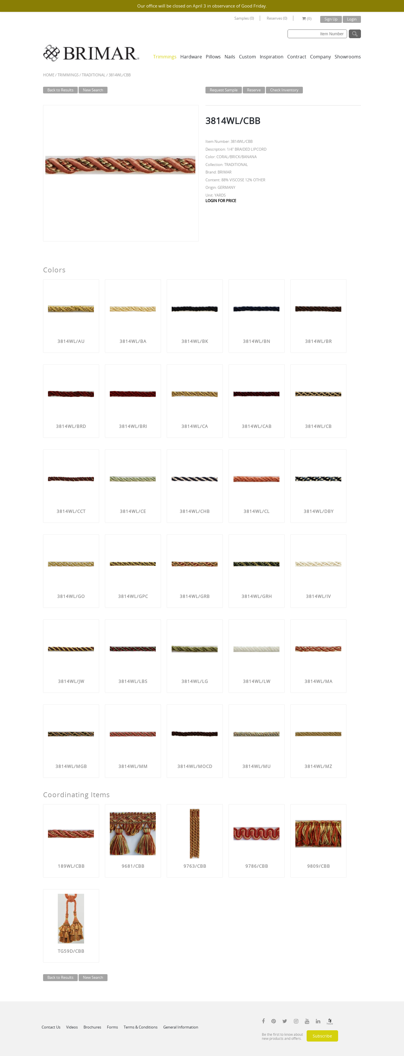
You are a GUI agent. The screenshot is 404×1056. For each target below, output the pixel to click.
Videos (72, 1027)
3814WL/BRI (133, 426)
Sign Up (331, 19)
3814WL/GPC (133, 596)
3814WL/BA (133, 341)
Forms (112, 1027)
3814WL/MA (319, 681)
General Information (180, 1027)
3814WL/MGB (71, 766)
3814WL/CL (257, 511)
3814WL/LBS (132, 681)
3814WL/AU (71, 341)
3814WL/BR (318, 341)
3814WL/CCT (71, 511)
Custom (247, 56)
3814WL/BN (256, 341)
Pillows (213, 56)
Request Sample (224, 90)
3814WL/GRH (257, 596)
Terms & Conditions (140, 1027)
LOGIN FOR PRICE (220, 200)
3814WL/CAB (257, 426)
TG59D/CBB (71, 951)
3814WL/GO (71, 596)
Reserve (254, 90)
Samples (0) (244, 18)
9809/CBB (318, 866)
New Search (93, 90)
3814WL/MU (256, 766)
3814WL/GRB (195, 596)
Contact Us (51, 1027)
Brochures (92, 1027)
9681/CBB (133, 866)
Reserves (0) (277, 18)
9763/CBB (195, 866)
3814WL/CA (194, 426)
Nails (230, 56)
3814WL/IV (318, 596)
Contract (296, 56)
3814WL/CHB (195, 511)
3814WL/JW (71, 681)
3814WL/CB (318, 426)
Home (48, 74)
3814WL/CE (133, 511)
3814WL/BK (194, 341)
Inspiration (271, 56)
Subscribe (322, 1036)
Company (320, 56)
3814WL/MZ (318, 766)
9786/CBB (256, 866)
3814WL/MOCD (194, 766)
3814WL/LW (256, 681)
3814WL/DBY (318, 511)
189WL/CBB (71, 866)
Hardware (191, 56)
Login (352, 19)
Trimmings (165, 56)
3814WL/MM (133, 766)
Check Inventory (284, 90)
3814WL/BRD (71, 426)
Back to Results (60, 90)
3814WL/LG (194, 681)
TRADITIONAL (93, 74)
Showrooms (348, 56)
